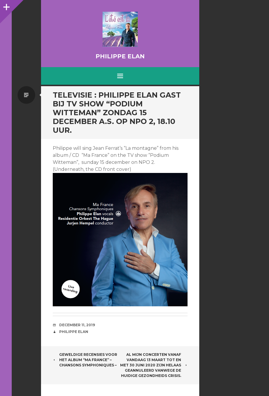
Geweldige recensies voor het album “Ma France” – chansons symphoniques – (85, 359)
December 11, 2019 (77, 325)
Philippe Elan (120, 56)
